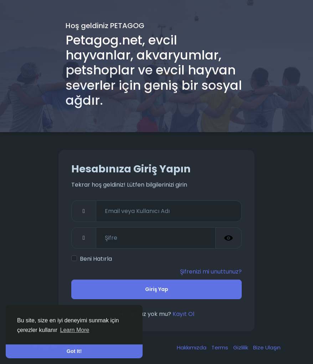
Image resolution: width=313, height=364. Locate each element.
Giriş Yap (156, 289)
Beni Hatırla (96, 259)
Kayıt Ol (183, 314)
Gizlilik (241, 347)
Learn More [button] (74, 330)
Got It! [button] (74, 351)
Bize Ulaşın (267, 347)
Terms (220, 347)
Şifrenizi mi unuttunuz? (211, 271)
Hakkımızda (192, 347)
